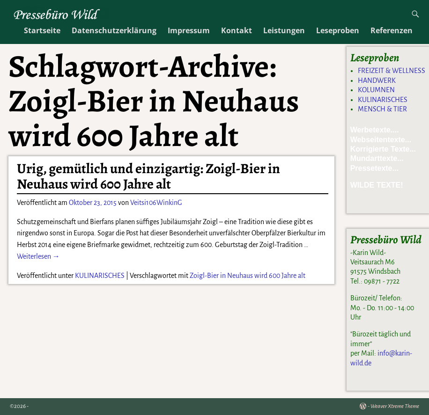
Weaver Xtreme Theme (394, 406)
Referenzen (391, 30)
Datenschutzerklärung (114, 30)
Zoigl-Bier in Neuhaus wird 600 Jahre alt (247, 275)
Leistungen (284, 30)
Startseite (42, 30)
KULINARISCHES (100, 275)
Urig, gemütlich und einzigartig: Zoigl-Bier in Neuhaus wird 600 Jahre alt (148, 176)
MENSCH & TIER (382, 109)
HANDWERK (377, 80)
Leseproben (337, 30)
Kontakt (236, 30)
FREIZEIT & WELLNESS (391, 70)
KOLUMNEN (376, 90)
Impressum (189, 30)
